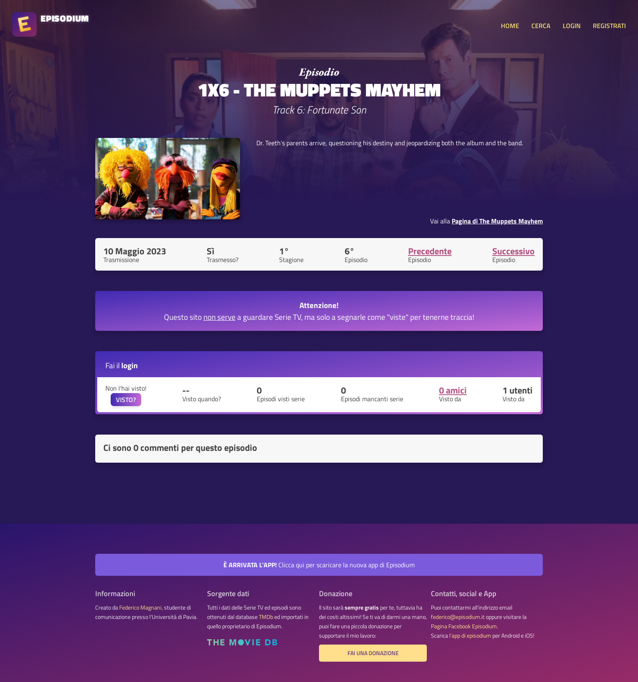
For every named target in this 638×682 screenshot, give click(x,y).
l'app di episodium (470, 635)
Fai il (121, 365)
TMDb (266, 616)
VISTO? (126, 399)
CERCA (541, 26)
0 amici (453, 390)
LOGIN (572, 26)
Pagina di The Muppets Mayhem (497, 221)
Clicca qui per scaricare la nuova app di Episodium (319, 565)
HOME (510, 26)
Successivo (513, 251)
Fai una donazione (373, 653)
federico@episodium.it (458, 616)
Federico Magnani (140, 607)
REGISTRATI (609, 26)
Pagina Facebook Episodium (464, 626)
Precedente (430, 251)
